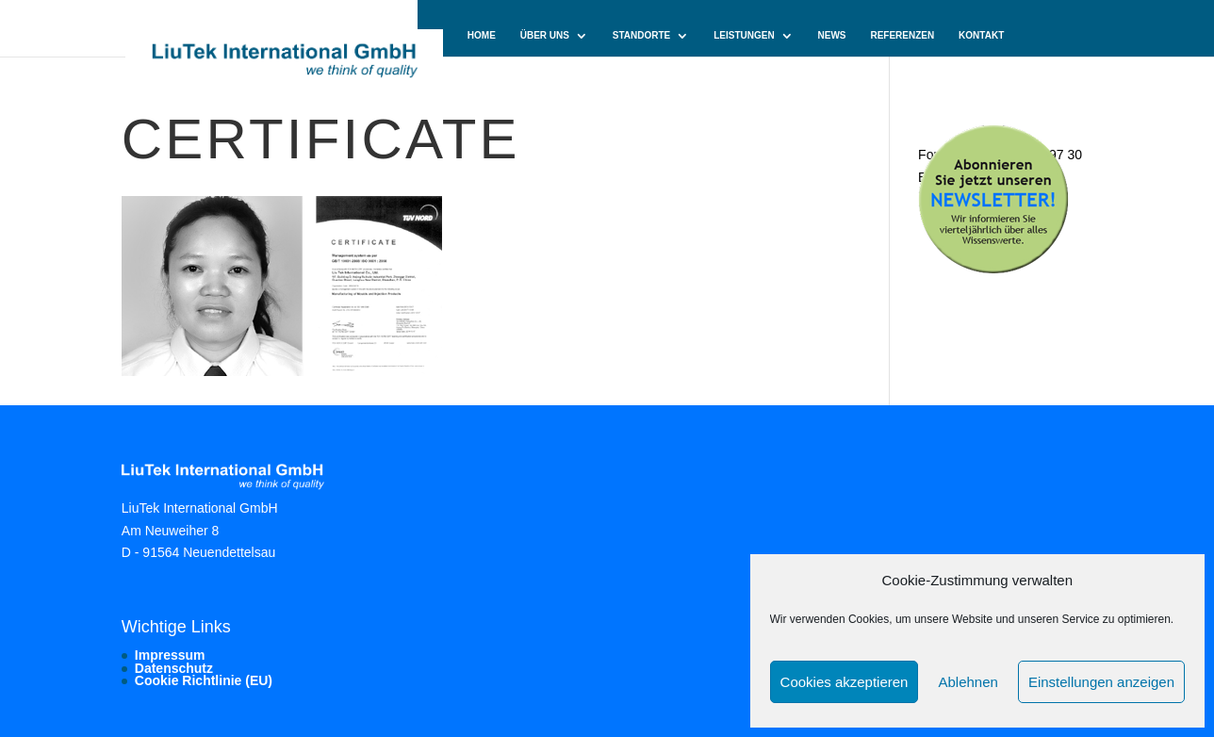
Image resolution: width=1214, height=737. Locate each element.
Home (482, 36)
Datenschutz (174, 668)
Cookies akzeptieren (844, 682)
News (832, 36)
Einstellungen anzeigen (1101, 682)
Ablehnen (967, 682)
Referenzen (902, 36)
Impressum (170, 655)
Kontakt (981, 36)
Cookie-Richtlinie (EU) (525, 76)
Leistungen (744, 36)
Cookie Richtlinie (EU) (203, 680)
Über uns (544, 36)
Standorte (641, 36)
